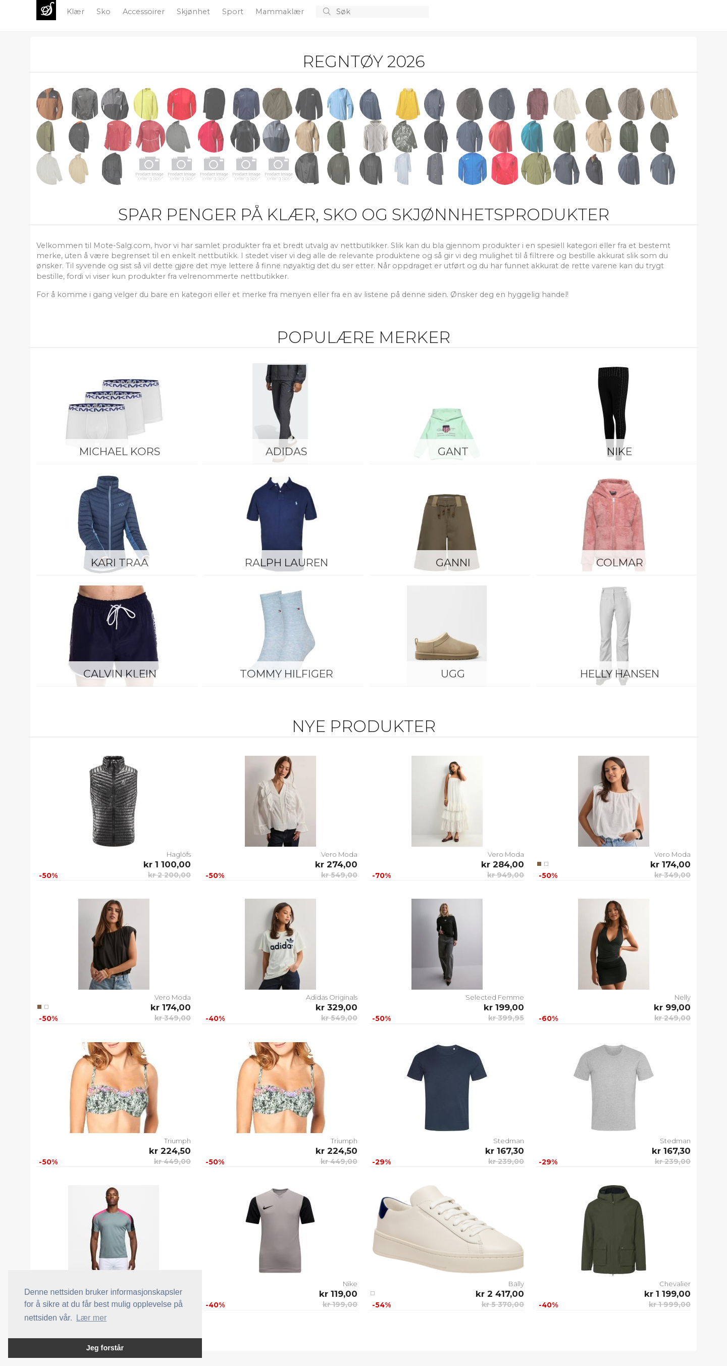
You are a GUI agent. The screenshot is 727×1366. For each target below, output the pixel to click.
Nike (619, 451)
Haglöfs (179, 854)
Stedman (508, 1141)
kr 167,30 (504, 1151)
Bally (516, 1284)
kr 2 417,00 (500, 1294)
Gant (453, 451)
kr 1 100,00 (167, 864)
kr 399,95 (506, 1018)
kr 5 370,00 (503, 1304)
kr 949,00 (505, 875)
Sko (104, 11)
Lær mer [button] (91, 1317)
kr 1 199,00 (667, 1294)
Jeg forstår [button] (105, 1348)
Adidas (286, 451)
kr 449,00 (172, 1161)
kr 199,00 (504, 1007)
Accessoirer (145, 11)
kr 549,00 (339, 875)
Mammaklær (280, 11)
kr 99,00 (672, 1007)
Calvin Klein (120, 673)
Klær (76, 11)
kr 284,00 (502, 864)
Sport (233, 11)
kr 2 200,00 (169, 875)
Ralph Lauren (286, 562)
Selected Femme (494, 997)
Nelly (682, 997)
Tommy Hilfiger (286, 673)
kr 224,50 (170, 1151)
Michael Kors (119, 451)
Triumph (177, 1141)
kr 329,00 (336, 1007)
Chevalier (675, 1284)
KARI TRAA (119, 562)
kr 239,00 (506, 1161)
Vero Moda (339, 854)
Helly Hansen (619, 673)
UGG (453, 673)
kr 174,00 (670, 864)
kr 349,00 (672, 875)
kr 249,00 (672, 1018)
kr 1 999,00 (670, 1304)
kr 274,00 (336, 864)
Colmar (619, 562)
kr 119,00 (338, 1294)
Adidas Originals (331, 997)
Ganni (453, 562)
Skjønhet (194, 11)
